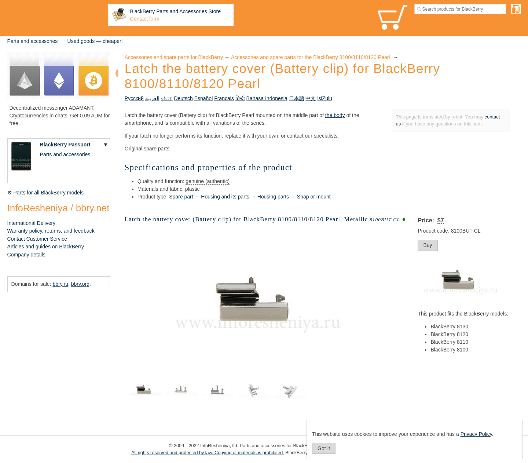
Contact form (145, 19)
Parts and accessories (32, 41)
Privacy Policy (476, 434)
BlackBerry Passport (65, 144)
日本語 (296, 98)
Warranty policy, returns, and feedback (51, 231)
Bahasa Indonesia (266, 98)
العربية (152, 98)
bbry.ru (60, 284)
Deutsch (183, 98)
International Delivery (31, 223)
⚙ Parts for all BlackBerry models (45, 193)
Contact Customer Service (37, 239)
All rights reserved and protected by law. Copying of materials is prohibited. (207, 452)
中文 (310, 98)
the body (335, 115)
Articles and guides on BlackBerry (45, 246)
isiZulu (324, 98)
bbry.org (80, 284)
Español (203, 98)
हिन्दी (240, 98)
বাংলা (167, 98)
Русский (134, 98)
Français (224, 98)
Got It (324, 448)
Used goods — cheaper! (95, 41)
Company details (26, 255)
